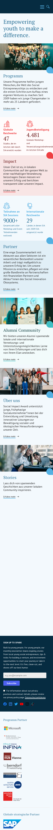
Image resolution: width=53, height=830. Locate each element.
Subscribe (11, 683)
